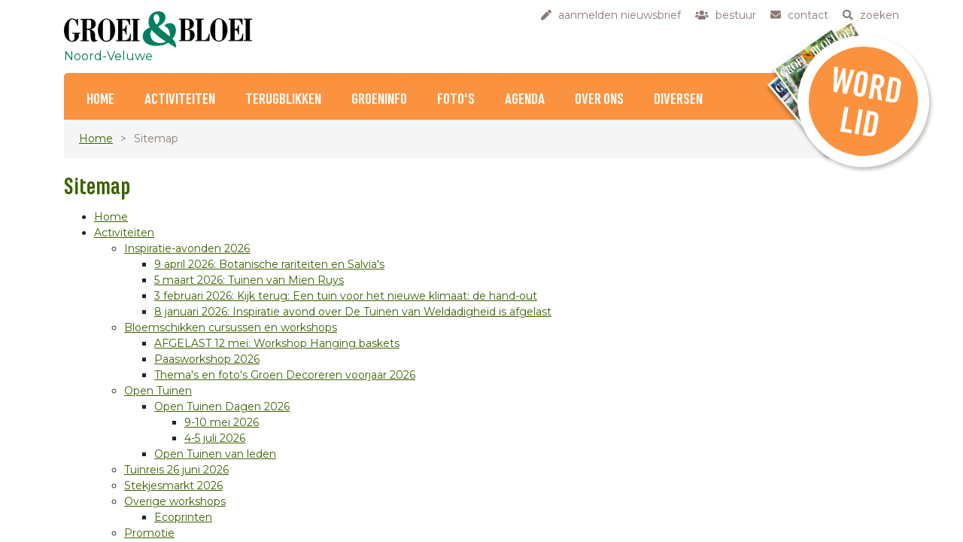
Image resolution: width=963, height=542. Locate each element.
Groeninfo (379, 100)
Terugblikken (283, 100)
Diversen (678, 100)
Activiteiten (179, 100)
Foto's (456, 100)
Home (100, 100)
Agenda (525, 100)
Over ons (599, 100)
